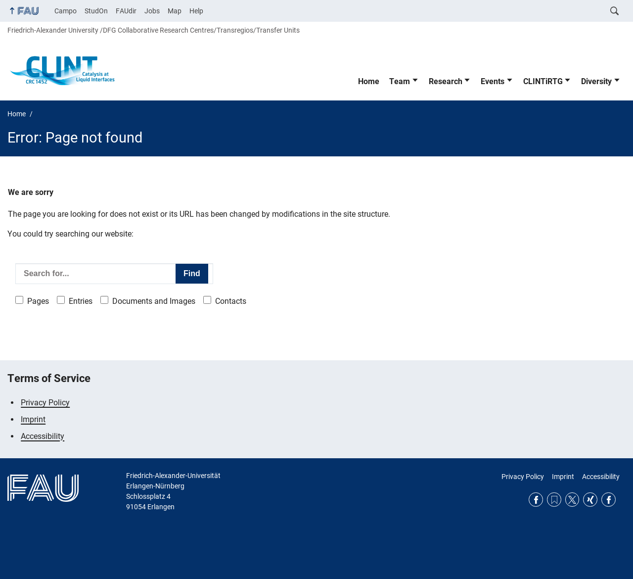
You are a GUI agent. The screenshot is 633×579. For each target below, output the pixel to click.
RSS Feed (554, 499)
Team (399, 81)
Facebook (536, 499)
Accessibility (42, 436)
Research (445, 81)
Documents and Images (153, 301)
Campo (65, 11)
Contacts (230, 301)
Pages (38, 301)
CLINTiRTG (543, 81)
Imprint (33, 419)
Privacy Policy (45, 402)
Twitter (572, 499)
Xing (590, 499)
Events (492, 81)
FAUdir (126, 11)
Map (174, 11)
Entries (80, 301)
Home (368, 81)
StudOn (96, 11)
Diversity (596, 81)
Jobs (152, 11)
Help (196, 11)
